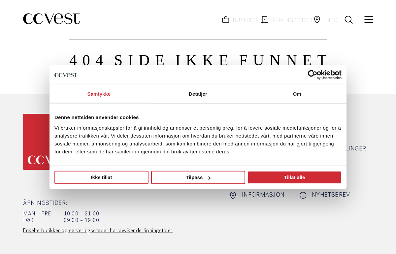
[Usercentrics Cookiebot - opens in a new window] (313, 75)
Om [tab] (297, 94)
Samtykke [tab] (99, 94)
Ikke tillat (101, 177)
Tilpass (198, 177)
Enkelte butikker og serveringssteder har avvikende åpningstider (98, 231)
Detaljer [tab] (198, 94)
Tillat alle (294, 177)
